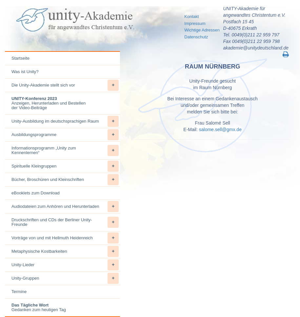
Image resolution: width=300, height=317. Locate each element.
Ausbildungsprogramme (65, 134)
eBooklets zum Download (35, 192)
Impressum (194, 23)
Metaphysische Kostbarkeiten (65, 251)
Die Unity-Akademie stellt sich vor (65, 85)
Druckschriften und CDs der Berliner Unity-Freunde (65, 222)
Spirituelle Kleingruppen (65, 166)
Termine (19, 291)
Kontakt (191, 16)
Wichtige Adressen (202, 30)
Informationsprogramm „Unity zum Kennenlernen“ (65, 150)
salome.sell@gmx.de (220, 129)
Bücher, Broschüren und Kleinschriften (65, 179)
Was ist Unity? (25, 71)
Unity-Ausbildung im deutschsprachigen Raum (65, 121)
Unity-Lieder (65, 264)
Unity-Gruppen (65, 278)
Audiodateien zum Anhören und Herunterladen (65, 206)
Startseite (20, 58)
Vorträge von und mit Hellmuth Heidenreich (65, 238)
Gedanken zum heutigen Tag (38, 307)
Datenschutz (196, 36)
